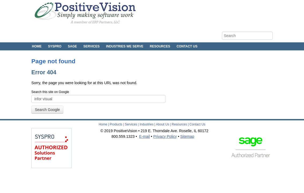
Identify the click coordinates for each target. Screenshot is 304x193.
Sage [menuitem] (72, 46)
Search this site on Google (50, 92)
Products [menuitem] (116, 124)
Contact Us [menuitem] (187, 46)
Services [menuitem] (91, 46)
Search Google (47, 109)
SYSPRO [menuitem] (54, 46)
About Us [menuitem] (162, 124)
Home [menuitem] (37, 46)
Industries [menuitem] (147, 124)
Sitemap (187, 136)
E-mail (144, 136)
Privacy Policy (165, 136)
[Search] (247, 36)
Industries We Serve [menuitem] (124, 46)
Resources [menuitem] (160, 46)
